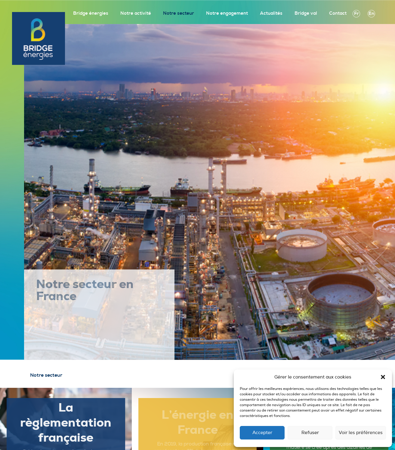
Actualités (271, 13)
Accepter (262, 432)
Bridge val (306, 13)
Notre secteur (178, 13)
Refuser (310, 432)
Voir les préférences (361, 432)
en (371, 13)
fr (356, 13)
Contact (338, 13)
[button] (383, 377)
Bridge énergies (90, 13)
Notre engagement (227, 13)
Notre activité (135, 13)
